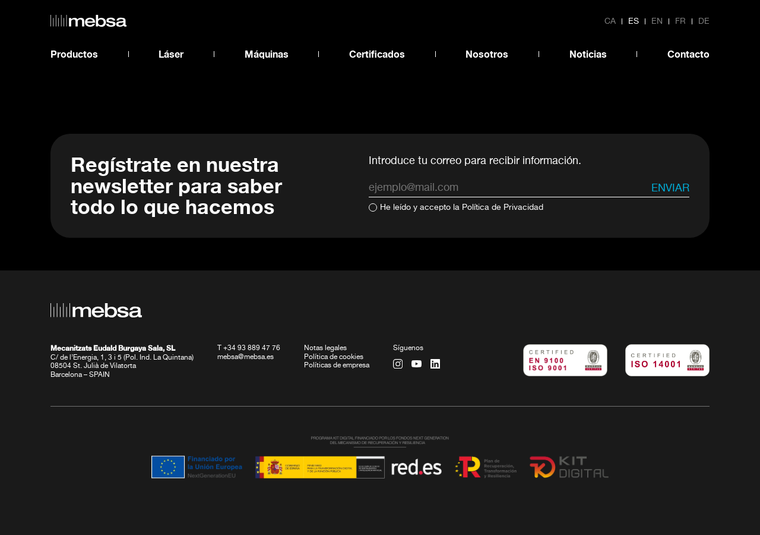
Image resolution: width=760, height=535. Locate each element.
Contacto (688, 53)
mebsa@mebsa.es (245, 357)
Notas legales (325, 348)
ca (610, 21)
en (657, 21)
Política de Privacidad (502, 207)
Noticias (588, 53)
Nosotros (487, 53)
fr (680, 21)
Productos (74, 53)
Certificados (377, 53)
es (633, 21)
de (704, 21)
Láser (171, 53)
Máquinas (267, 53)
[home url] (88, 21)
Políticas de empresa (336, 365)
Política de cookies (333, 357)
